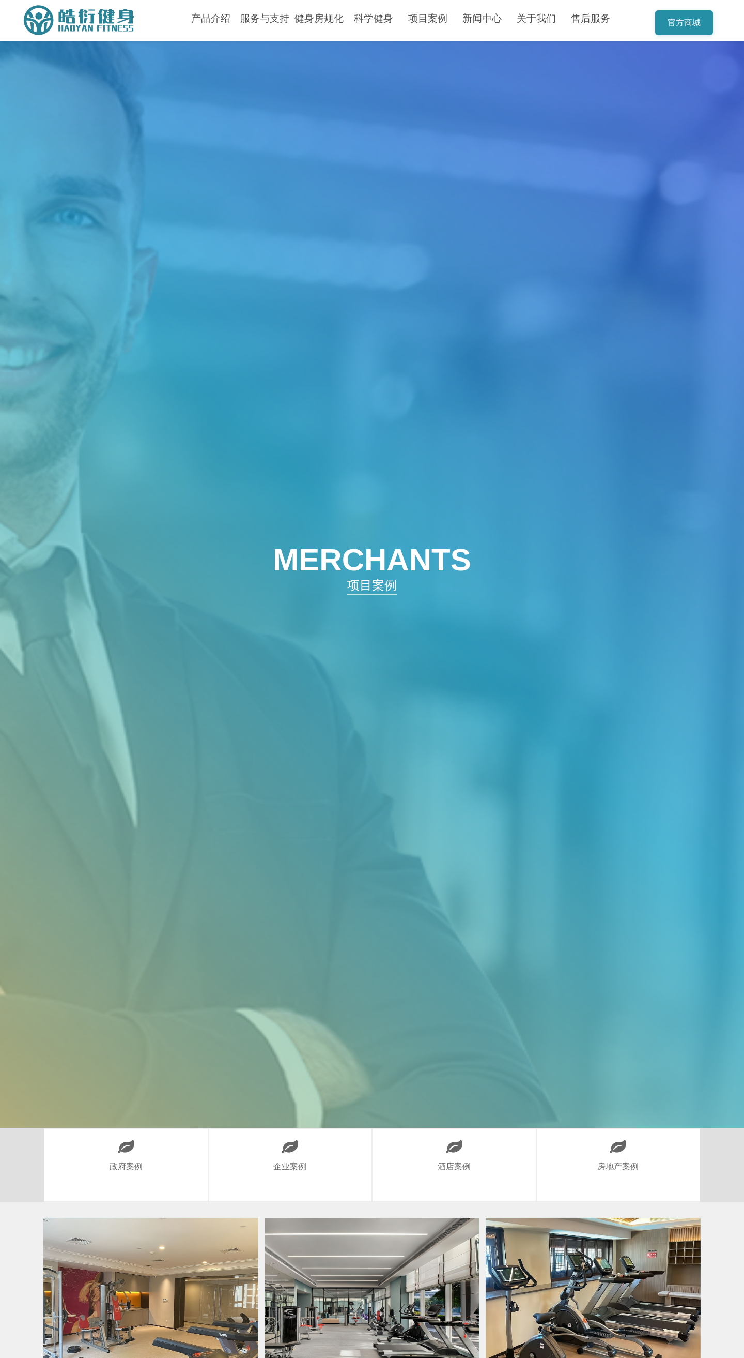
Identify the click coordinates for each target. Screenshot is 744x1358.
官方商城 (684, 22)
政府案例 (125, 1150)
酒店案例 (453, 1150)
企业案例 (290, 1150)
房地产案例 (618, 1150)
